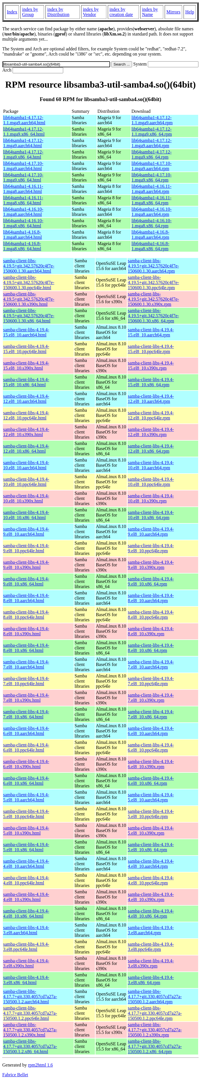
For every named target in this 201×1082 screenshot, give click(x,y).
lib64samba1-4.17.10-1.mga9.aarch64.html (23, 166)
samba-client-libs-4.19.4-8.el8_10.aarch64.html (26, 598)
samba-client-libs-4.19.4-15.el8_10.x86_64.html (26, 382)
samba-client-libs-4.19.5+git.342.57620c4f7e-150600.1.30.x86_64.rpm (153, 315)
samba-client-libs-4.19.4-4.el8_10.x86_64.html (26, 913)
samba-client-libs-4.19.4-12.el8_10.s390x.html (26, 432)
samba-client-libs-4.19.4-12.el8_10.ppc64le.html (26, 415)
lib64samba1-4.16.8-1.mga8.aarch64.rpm (150, 235)
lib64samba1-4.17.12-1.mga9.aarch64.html (23, 143)
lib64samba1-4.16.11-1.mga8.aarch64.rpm (152, 189)
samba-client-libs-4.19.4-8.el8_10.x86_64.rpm (151, 648)
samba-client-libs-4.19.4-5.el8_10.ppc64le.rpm (151, 814)
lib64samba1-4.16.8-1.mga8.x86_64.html (22, 246)
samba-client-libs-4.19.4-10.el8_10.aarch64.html (26, 465)
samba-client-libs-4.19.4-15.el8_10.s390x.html (26, 365)
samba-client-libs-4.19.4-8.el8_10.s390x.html (26, 631)
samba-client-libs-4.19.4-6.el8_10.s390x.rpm (151, 764)
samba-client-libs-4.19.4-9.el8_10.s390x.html (26, 565)
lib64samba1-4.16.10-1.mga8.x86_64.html (23, 223)
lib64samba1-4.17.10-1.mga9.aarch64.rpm (152, 166)
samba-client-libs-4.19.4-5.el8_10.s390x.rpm (151, 830)
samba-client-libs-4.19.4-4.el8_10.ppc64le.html (26, 880)
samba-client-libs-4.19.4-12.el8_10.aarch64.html (26, 399)
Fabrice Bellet (15, 1074)
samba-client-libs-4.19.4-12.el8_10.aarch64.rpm (151, 399)
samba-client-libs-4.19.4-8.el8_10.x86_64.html (26, 648)
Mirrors (173, 11)
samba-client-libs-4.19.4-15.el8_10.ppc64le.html (26, 349)
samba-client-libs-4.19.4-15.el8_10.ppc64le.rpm (151, 349)
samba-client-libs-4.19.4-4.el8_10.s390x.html (26, 897)
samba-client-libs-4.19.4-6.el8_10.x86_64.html (26, 781)
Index (12, 11)
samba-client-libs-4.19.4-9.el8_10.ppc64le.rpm (151, 548)
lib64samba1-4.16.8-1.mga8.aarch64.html (22, 235)
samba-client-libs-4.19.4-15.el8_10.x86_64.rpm (151, 382)
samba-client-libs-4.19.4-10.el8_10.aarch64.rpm (151, 465)
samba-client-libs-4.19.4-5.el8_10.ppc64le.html (26, 814)
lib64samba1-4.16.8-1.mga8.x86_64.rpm (150, 246)
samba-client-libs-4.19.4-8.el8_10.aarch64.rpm (151, 598)
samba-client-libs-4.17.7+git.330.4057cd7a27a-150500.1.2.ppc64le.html (30, 1013)
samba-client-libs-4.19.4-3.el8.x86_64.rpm (151, 980)
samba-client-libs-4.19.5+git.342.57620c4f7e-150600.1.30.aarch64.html (28, 265)
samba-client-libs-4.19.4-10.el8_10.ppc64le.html (26, 482)
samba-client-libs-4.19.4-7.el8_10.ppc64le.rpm (151, 681)
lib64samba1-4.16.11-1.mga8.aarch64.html (23, 189)
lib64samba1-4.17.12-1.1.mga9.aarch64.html (24, 120)
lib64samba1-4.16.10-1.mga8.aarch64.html (23, 212)
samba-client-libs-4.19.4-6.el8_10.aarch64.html (26, 731)
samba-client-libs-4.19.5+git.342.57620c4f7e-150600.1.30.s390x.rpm (153, 299)
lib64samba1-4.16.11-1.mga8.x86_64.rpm (152, 200)
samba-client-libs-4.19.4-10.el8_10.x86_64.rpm (151, 515)
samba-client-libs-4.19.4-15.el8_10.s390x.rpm (151, 365)
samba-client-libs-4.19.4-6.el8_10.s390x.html (26, 764)
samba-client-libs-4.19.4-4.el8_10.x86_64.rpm (151, 913)
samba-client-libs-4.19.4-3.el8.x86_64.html (26, 980)
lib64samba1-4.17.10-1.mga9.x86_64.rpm (152, 177)
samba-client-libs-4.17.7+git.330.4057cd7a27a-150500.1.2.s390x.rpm (155, 1029)
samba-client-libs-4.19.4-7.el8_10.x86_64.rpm (151, 714)
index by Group (30, 12)
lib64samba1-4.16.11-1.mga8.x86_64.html (23, 200)
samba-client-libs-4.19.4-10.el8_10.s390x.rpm (151, 498)
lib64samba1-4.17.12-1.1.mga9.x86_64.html (24, 132)
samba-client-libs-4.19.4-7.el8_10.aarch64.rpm (151, 664)
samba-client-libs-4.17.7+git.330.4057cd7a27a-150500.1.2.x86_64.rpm (155, 1046)
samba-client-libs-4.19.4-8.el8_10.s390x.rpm (151, 631)
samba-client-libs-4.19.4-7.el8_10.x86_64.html (26, 714)
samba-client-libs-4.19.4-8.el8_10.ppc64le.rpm (151, 615)
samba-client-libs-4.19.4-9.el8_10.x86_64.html (26, 581)
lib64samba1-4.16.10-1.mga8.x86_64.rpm (152, 223)
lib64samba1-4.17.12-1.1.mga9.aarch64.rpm (152, 120)
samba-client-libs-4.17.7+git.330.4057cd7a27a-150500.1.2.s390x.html (30, 1029)
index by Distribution (58, 12)
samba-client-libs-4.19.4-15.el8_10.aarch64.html (26, 332)
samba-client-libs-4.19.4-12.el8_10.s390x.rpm (151, 432)
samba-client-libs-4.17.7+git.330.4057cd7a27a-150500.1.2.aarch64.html (30, 996)
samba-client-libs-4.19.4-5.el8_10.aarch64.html (26, 797)
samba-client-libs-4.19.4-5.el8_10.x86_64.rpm (151, 847)
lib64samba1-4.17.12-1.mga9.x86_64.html (23, 154)
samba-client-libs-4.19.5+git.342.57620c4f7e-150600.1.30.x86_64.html (28, 315)
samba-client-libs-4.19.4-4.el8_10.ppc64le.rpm (151, 880)
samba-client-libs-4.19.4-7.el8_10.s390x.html (26, 698)
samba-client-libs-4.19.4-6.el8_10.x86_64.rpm (151, 781)
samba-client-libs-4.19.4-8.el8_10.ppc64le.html (26, 615)
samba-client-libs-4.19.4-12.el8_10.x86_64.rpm (151, 449)
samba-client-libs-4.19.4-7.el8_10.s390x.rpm (151, 698)
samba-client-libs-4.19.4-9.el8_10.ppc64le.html (26, 548)
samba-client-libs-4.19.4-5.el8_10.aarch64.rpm (151, 797)
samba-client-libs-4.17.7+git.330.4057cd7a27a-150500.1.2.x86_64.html (30, 1046)
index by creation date (121, 12)
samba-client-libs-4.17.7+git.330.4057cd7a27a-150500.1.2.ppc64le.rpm (155, 1013)
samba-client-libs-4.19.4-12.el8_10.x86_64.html (26, 449)
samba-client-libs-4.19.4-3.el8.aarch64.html (26, 930)
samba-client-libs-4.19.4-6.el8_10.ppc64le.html (26, 747)
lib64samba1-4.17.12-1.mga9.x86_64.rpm (152, 154)
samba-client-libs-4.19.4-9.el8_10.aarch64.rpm (151, 532)
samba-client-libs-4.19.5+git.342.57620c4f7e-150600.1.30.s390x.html (28, 299)
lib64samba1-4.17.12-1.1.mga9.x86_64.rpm (152, 132)
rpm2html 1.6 (40, 1065)
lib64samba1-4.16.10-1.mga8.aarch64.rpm (152, 212)
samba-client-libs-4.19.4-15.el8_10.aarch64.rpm (151, 332)
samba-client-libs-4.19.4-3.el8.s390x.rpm (151, 963)
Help (189, 11)
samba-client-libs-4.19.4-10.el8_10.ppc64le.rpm (151, 482)
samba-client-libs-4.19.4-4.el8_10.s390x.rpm (151, 897)
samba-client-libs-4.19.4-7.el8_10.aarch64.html (26, 664)
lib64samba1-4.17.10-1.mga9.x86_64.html (23, 177)
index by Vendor (91, 12)
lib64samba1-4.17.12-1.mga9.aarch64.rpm (152, 143)
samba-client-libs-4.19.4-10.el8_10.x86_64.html (26, 515)
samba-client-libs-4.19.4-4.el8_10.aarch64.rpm (151, 864)
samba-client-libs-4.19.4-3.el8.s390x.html (26, 963)
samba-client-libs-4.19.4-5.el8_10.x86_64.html (26, 847)
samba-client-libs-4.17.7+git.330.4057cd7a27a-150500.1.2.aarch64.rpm (155, 996)
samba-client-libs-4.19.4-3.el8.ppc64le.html (26, 947)
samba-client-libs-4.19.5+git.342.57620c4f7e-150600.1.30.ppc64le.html (28, 282)
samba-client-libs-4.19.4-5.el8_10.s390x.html (26, 830)
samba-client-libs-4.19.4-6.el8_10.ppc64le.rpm (151, 747)
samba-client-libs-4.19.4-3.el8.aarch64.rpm (151, 930)
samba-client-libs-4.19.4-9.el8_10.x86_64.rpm (151, 581)
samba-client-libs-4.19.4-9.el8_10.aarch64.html (26, 532)
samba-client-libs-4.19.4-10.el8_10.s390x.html (26, 498)
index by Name (150, 12)
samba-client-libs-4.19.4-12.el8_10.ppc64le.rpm (151, 415)
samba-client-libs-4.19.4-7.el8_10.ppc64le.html (26, 681)
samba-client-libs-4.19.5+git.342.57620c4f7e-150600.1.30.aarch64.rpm (153, 265)
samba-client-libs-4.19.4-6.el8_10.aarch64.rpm (151, 731)
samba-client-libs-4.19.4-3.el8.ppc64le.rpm (151, 947)
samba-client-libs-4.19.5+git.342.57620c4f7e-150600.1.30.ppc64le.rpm (153, 282)
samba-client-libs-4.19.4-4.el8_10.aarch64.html (26, 864)
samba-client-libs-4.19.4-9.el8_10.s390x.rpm (151, 565)
